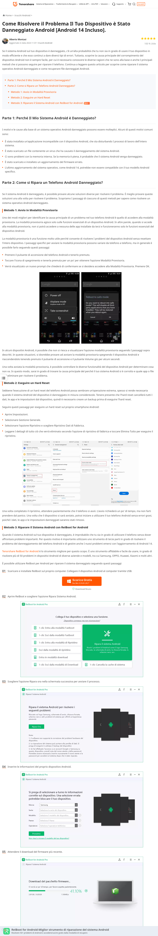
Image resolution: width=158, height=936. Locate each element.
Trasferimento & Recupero (66, 4)
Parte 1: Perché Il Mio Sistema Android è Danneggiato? (39, 80)
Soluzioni (104, 4)
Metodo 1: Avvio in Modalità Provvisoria (33, 92)
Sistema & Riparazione (44, 4)
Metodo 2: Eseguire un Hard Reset (30, 97)
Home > (9, 15)
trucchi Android (45, 43)
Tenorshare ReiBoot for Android (20, 551)
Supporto (118, 4)
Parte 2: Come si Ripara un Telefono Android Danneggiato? (41, 85)
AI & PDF (94, 4)
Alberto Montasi (17, 39)
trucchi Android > (24, 15)
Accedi (141, 4)
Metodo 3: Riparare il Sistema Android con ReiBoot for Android (47, 103)
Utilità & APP (84, 4)
